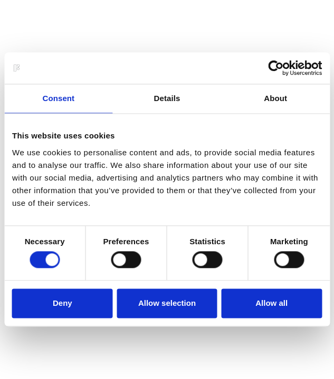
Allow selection (167, 302)
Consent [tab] (58, 98)
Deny (62, 302)
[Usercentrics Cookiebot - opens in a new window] (276, 68)
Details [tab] (167, 98)
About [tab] (275, 98)
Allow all (271, 302)
